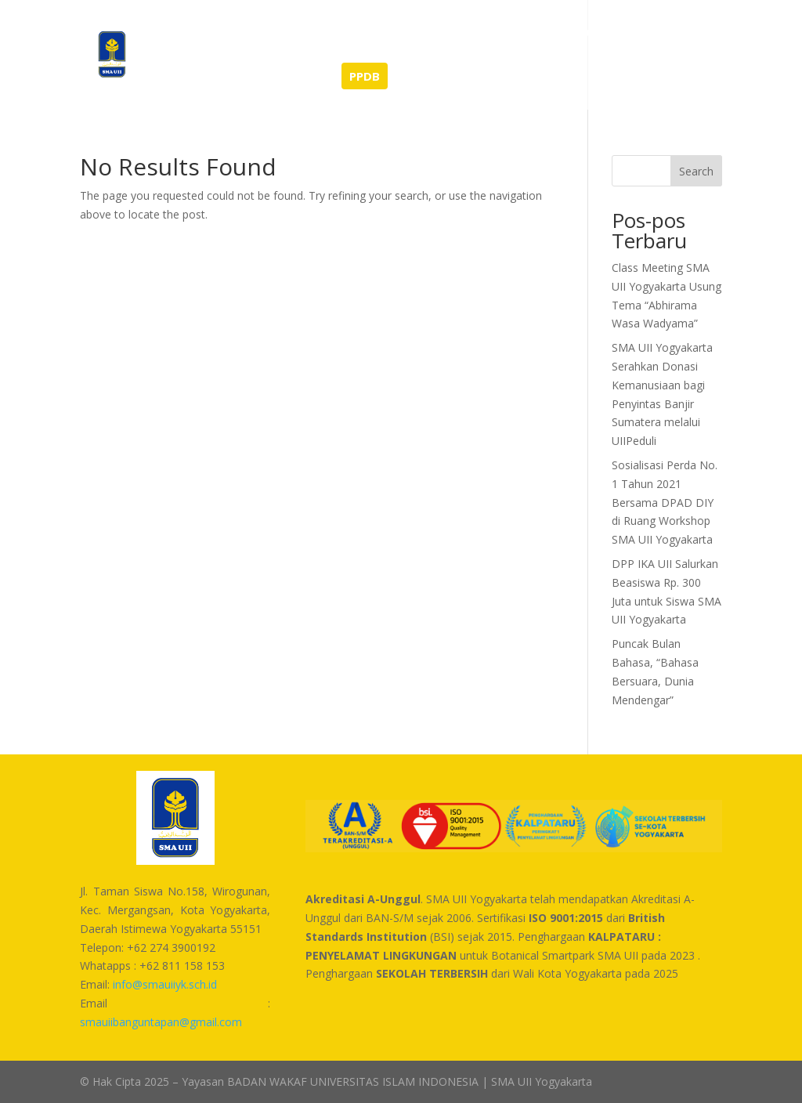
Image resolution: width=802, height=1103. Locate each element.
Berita (235, 32)
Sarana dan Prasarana (525, 32)
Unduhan (636, 32)
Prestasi (298, 32)
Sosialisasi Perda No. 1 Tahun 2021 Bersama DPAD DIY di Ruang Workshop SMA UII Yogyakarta (664, 502)
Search (696, 171)
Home (179, 32)
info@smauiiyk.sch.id (165, 984)
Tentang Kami (384, 32)
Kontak (183, 77)
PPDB (364, 76)
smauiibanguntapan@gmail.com (161, 1021)
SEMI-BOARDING (273, 77)
